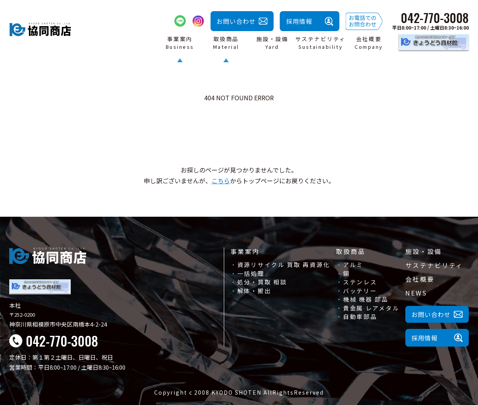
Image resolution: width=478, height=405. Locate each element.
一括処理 (251, 273)
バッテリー (360, 291)
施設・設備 (423, 251)
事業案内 (245, 251)
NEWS (416, 292)
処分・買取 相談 (262, 282)
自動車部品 (360, 316)
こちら (221, 180)
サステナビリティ (434, 265)
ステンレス (360, 282)
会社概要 (420, 279)
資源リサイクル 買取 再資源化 (283, 265)
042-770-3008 (435, 17)
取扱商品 (350, 251)
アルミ (353, 265)
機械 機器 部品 (365, 299)
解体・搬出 (254, 291)
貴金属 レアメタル (371, 308)
